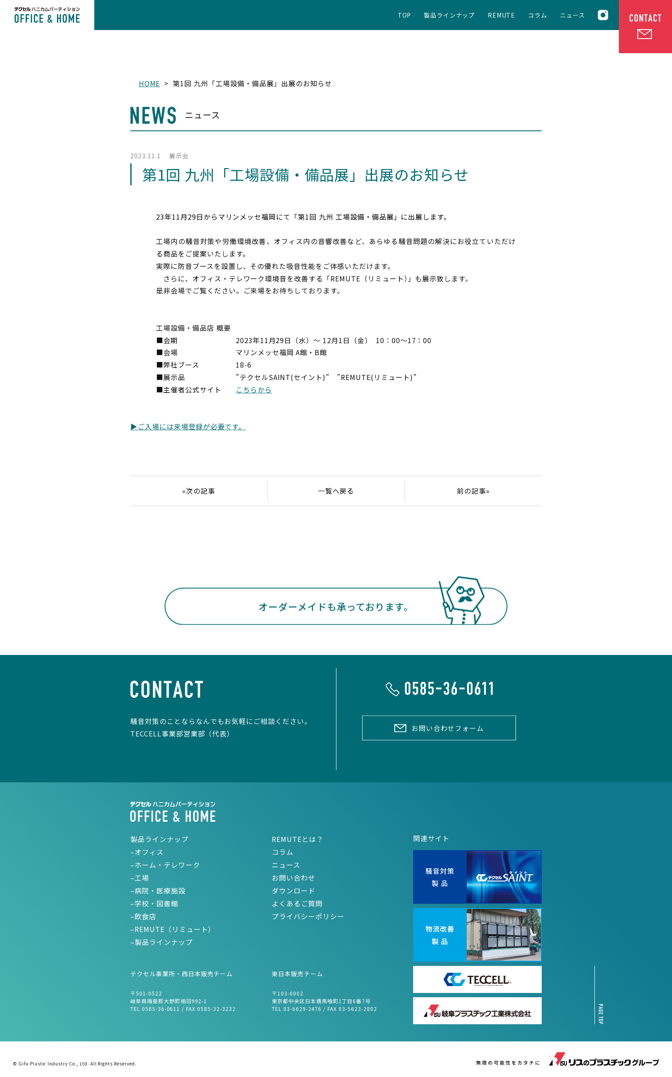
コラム (537, 15)
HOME (149, 83)
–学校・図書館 (154, 903)
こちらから (254, 389)
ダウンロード (293, 890)
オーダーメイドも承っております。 (336, 608)
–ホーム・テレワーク (165, 865)
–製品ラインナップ (161, 942)
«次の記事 (198, 491)
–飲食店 (143, 916)
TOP (404, 15)
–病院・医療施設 (158, 890)
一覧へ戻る (336, 491)
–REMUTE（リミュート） (172, 929)
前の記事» (473, 491)
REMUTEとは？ (298, 839)
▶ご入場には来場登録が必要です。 (188, 426)
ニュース (572, 15)
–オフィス (147, 852)
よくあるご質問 (297, 903)
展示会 (179, 155)
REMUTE (501, 15)
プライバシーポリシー (308, 916)
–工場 (139, 877)
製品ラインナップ (449, 15)
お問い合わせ (293, 877)
